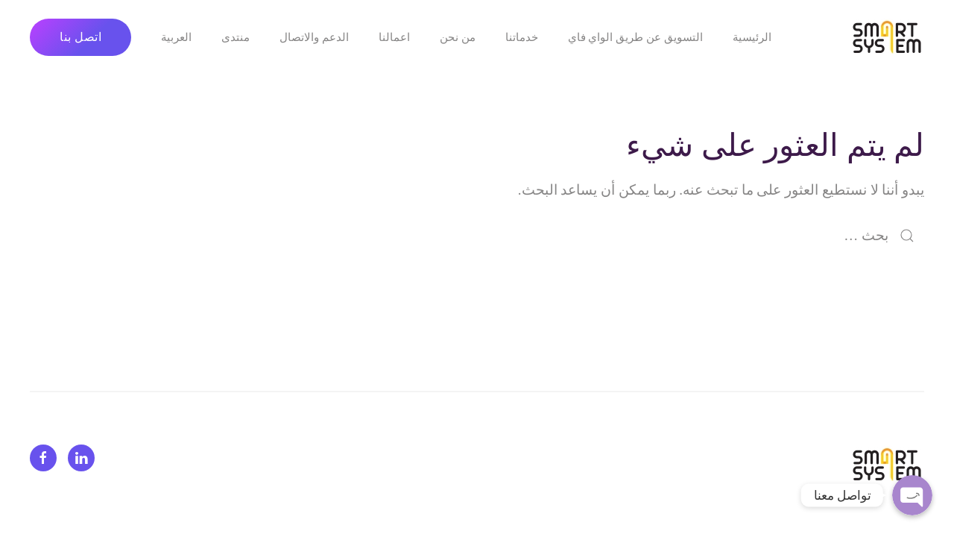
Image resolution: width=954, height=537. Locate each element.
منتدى (235, 37)
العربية (176, 37)
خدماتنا (521, 37)
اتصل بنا (80, 37)
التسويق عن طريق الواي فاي (635, 37)
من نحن (458, 37)
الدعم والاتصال (314, 37)
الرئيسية (752, 37)
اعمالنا (394, 37)
